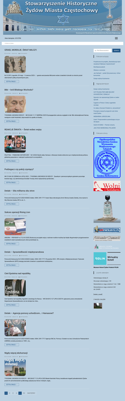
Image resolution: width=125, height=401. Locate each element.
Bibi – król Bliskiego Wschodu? (19, 90)
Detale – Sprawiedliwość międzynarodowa (24, 252)
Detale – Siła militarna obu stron (19, 191)
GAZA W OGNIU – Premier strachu (104, 125)
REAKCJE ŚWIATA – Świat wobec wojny (23, 129)
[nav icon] (116, 38)
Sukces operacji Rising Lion (17, 212)
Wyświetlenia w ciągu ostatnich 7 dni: (105, 284)
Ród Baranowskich (99, 67)
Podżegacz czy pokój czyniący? (19, 169)
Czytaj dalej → (11, 81)
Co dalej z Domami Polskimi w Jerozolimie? (107, 108)
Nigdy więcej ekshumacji (16, 353)
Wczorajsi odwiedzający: (101, 281)
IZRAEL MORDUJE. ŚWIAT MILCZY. (21, 50)
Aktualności (23, 53)
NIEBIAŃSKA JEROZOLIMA (102, 116)
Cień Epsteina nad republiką (17, 273)
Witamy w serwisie (99, 70)
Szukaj (116, 50)
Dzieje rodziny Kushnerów (101, 78)
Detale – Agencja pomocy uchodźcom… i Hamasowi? (29, 313)
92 (24, 393)
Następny (31, 393)
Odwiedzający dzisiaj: (100, 278)
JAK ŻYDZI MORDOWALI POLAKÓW (105, 128)
